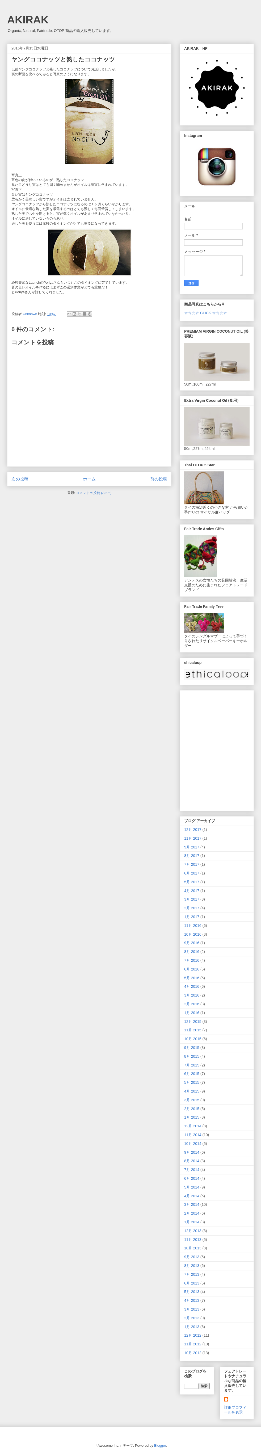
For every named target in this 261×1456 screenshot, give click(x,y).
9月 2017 (191, 847)
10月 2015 (192, 1039)
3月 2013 (191, 1309)
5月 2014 (191, 1187)
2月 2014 (191, 1213)
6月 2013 (191, 1283)
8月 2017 (191, 855)
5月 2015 (191, 1082)
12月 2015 (192, 1021)
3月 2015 (191, 1100)
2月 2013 (191, 1318)
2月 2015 (191, 1109)
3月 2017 (191, 899)
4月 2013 (191, 1300)
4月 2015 (191, 1091)
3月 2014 (191, 1204)
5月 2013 (191, 1292)
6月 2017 (191, 873)
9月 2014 (191, 1152)
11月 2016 (192, 925)
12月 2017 (192, 829)
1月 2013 (191, 1327)
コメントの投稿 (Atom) (94, 493)
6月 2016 (191, 969)
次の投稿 (19, 479)
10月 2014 (192, 1143)
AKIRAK (28, 20)
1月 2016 (191, 1013)
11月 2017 (192, 838)
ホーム (89, 479)
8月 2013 (191, 1265)
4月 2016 (191, 986)
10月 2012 (192, 1353)
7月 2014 (191, 1170)
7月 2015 (191, 1065)
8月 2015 (191, 1056)
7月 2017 (191, 864)
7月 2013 (191, 1274)
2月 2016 (191, 1004)
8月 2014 (191, 1161)
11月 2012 (192, 1344)
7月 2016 (191, 960)
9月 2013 (191, 1257)
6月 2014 (191, 1178)
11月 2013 (192, 1239)
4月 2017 (191, 891)
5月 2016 (191, 978)
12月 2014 (192, 1126)
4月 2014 (191, 1196)
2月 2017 (191, 908)
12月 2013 (192, 1231)
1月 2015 (191, 1117)
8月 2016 (191, 951)
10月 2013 (192, 1248)
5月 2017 (191, 882)
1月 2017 (191, 917)
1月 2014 (191, 1222)
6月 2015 (191, 1074)
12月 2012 (192, 1335)
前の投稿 (158, 479)
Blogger (160, 1445)
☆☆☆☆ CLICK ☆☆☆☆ (205, 313)
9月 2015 (191, 1047)
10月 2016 (192, 934)
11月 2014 (192, 1135)
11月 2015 (192, 1030)
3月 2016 (191, 995)
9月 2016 (191, 943)
